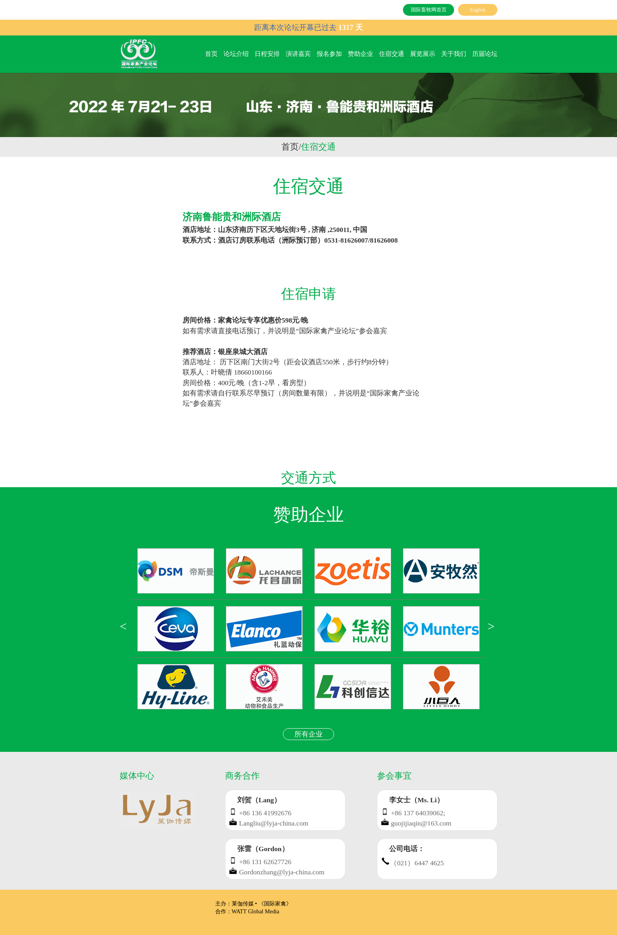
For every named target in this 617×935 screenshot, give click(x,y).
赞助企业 (360, 53)
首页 (211, 53)
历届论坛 (484, 53)
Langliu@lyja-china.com (273, 823)
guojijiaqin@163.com (421, 823)
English (477, 10)
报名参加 (329, 53)
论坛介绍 (236, 53)
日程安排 (267, 53)
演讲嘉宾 (298, 53)
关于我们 (453, 53)
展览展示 (422, 53)
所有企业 (308, 734)
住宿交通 (391, 53)
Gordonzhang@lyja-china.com (281, 872)
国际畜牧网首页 (429, 10)
